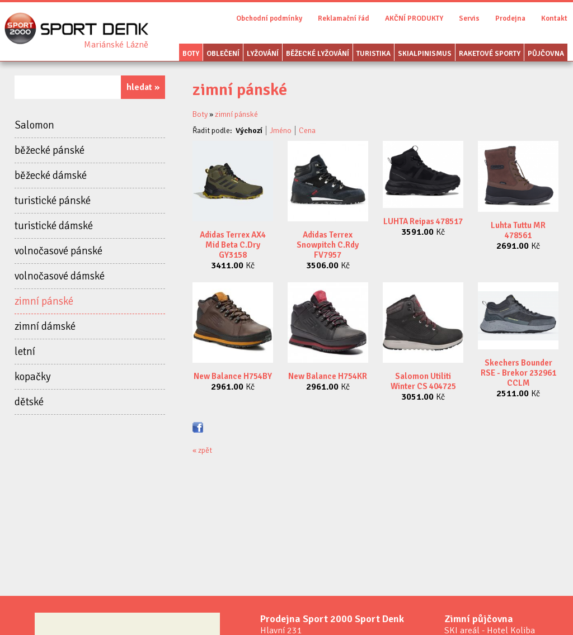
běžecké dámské (51, 175)
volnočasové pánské (58, 251)
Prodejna (510, 18)
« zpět (202, 450)
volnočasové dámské (60, 276)
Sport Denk (116, 44)
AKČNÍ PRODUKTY (414, 18)
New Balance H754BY (233, 376)
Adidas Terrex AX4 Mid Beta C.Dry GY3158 (233, 245)
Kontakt (554, 18)
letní (25, 351)
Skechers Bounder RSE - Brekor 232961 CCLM (518, 373)
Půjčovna (546, 53)
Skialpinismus (425, 53)
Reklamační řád (343, 18)
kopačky (33, 376)
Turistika (373, 53)
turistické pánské (53, 200)
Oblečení (222, 53)
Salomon (34, 125)
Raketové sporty (489, 53)
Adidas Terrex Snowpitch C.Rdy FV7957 (328, 245)
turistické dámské (54, 226)
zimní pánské (44, 301)
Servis (469, 18)
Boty (190, 53)
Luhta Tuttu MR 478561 (518, 230)
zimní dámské (45, 326)
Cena (307, 130)
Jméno (281, 130)
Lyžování (263, 53)
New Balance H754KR (327, 376)
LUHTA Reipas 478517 (423, 221)
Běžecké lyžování (317, 53)
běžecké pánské (49, 150)
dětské (29, 402)
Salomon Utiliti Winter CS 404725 (423, 381)
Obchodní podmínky (269, 18)
